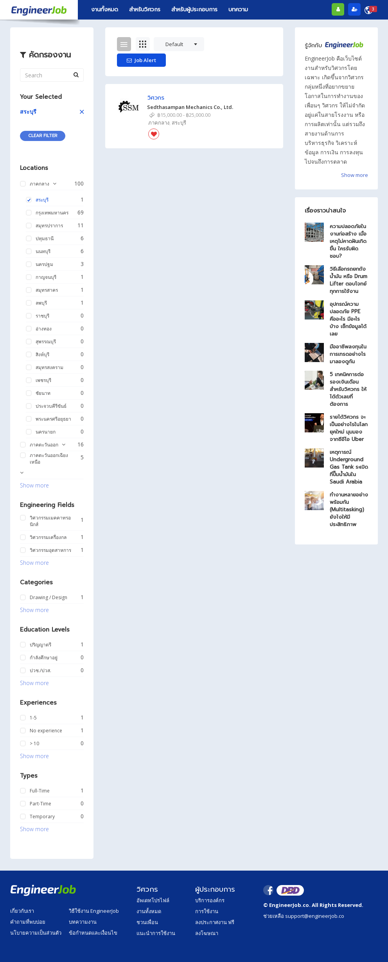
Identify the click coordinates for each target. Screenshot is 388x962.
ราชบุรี (42, 315)
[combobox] (179, 44)
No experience (46, 730)
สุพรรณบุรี (46, 341)
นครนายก (46, 431)
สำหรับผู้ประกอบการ (194, 9)
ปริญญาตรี (40, 644)
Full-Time (40, 790)
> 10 (34, 743)
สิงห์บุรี (42, 354)
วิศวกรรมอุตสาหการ (50, 550)
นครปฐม (44, 264)
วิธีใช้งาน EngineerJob (94, 910)
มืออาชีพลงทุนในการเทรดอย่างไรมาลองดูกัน (348, 354)
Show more (34, 485)
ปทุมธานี (45, 238)
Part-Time (40, 803)
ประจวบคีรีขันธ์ (51, 406)
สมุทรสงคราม (49, 367)
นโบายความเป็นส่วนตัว (35, 932)
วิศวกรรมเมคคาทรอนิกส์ (50, 521)
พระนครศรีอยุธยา (53, 419)
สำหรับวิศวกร (144, 9)
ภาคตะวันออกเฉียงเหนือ (49, 458)
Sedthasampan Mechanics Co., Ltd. (190, 107)
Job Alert (141, 60)
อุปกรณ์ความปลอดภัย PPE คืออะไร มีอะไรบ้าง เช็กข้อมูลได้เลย (348, 318)
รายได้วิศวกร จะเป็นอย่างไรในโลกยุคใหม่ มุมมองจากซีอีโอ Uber (349, 428)
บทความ (238, 9)
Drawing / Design (48, 597)
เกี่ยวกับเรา (22, 910)
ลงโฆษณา (206, 933)
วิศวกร (155, 98)
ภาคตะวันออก (44, 444)
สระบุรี (28, 111)
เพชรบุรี (43, 380)
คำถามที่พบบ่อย (27, 921)
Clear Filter (42, 135)
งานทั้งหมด (104, 9)
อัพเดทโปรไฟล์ (153, 900)
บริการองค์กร (210, 900)
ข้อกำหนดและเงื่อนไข (93, 932)
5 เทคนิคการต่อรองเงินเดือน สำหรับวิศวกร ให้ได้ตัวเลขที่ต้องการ (348, 389)
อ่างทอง (44, 328)
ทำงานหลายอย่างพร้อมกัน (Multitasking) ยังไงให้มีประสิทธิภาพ (349, 509)
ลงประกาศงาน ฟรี (214, 922)
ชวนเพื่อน (147, 922)
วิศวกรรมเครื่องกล (48, 537)
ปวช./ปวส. (40, 670)
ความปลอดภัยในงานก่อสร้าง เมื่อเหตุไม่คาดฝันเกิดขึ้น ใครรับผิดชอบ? (348, 241)
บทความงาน (83, 921)
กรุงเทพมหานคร (52, 212)
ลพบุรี (41, 303)
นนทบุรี (43, 251)
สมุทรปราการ (49, 225)
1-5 (33, 717)
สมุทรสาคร (47, 290)
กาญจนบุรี (46, 277)
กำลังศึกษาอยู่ (43, 657)
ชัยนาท (43, 393)
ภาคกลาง (39, 183)
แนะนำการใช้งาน (156, 933)
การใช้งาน (206, 911)
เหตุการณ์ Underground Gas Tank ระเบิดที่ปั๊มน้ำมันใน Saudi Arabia (349, 466)
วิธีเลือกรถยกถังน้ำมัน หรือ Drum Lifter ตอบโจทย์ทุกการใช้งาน (348, 280)
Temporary (42, 816)
